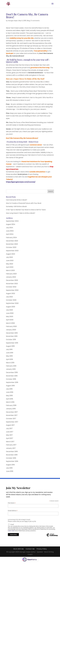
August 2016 (10, 465)
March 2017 (10, 442)
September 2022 (12, 290)
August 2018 (10, 386)
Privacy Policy (42, 549)
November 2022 (12, 283)
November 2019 (11, 336)
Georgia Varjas (12, 21)
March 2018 (10, 402)
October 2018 (11, 379)
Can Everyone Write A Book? (16, 200)
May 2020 (9, 316)
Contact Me (30, 549)
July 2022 (9, 297)
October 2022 (11, 287)
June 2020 (10, 313)
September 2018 (12, 382)
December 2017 (12, 412)
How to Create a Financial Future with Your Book (23, 203)
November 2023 (12, 244)
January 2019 (10, 369)
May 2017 (9, 435)
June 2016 (9, 471)
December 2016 (12, 451)
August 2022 (10, 293)
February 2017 (11, 445)
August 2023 (10, 254)
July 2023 (9, 257)
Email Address (12, 511)
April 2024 (9, 234)
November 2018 (11, 376)
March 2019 (10, 363)
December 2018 (12, 372)
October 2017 (11, 418)
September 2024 (12, 221)
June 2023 (9, 260)
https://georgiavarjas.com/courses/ (20, 182)
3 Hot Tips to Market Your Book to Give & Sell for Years (26, 210)
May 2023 (9, 264)
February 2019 (11, 366)
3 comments (35, 21)
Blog (28, 21)
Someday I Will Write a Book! (16, 206)
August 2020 (10, 307)
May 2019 (9, 356)
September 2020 (12, 303)
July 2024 (9, 228)
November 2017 (11, 415)
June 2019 (9, 353)
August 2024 (10, 224)
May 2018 (9, 395)
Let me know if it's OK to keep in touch (19, 519)
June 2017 (9, 432)
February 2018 (11, 405)
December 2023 (12, 241)
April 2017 (9, 438)
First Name (11, 503)
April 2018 (9, 399)
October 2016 (11, 458)
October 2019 (11, 339)
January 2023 (11, 277)
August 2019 (10, 346)
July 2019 (9, 349)
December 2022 (12, 280)
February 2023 (11, 274)
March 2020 (10, 323)
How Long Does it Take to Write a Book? (20, 213)
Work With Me (18, 549)
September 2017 (12, 422)
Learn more (11, 530)
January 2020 (11, 330)
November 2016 (11, 455)
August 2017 (10, 425)
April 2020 (9, 320)
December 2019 (12, 333)
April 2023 (9, 267)
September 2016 (12, 461)
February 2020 (11, 326)
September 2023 (12, 251)
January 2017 (11, 448)
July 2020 (9, 310)
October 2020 (11, 300)
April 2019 (9, 359)
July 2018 (9, 389)
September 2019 (12, 343)
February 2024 (11, 237)
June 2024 (10, 231)
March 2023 (10, 270)
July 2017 (9, 428)
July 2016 (9, 468)
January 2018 (11, 409)
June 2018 (9, 392)
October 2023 (11, 247)
